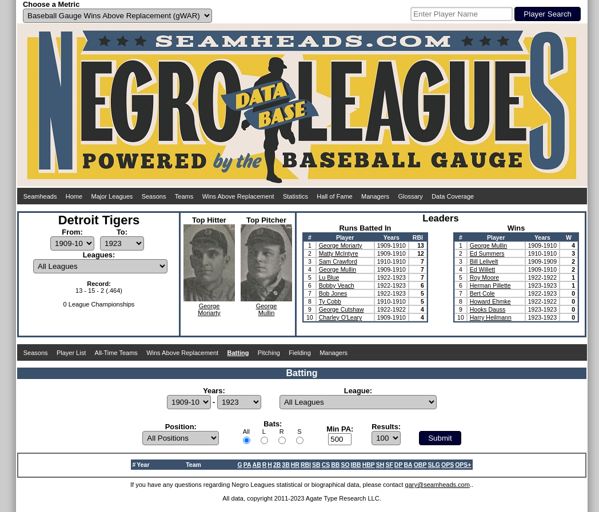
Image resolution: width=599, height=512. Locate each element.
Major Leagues (112, 196)
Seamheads (40, 196)
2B (277, 464)
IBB (356, 464)
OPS (447, 464)
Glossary (410, 196)
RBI (306, 464)
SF (389, 464)
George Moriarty (340, 245)
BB (335, 464)
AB (257, 464)
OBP (420, 464)
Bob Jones (333, 293)
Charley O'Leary (340, 317)
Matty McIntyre (338, 253)
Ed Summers (487, 253)
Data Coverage (453, 196)
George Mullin (337, 269)
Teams (184, 196)
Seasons (154, 196)
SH (380, 464)
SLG (434, 464)
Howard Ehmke (490, 301)
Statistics (295, 196)
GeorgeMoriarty (209, 309)
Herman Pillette (490, 285)
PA (247, 464)
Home (74, 196)
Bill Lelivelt (484, 261)
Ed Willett (482, 269)
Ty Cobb (330, 301)
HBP (368, 464)
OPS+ (463, 464)
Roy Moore (484, 277)
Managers (375, 196)
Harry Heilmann (491, 317)
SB (316, 464)
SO (345, 464)
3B (285, 464)
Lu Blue (329, 277)
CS (326, 464)
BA (408, 464)
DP (398, 464)
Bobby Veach (336, 285)
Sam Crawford (338, 261)
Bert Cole (482, 293)
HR (295, 464)
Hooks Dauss (487, 309)
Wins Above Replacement (238, 196)
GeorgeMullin (266, 309)
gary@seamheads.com (437, 484)
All (246, 431)
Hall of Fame (334, 196)
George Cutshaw (341, 309)
